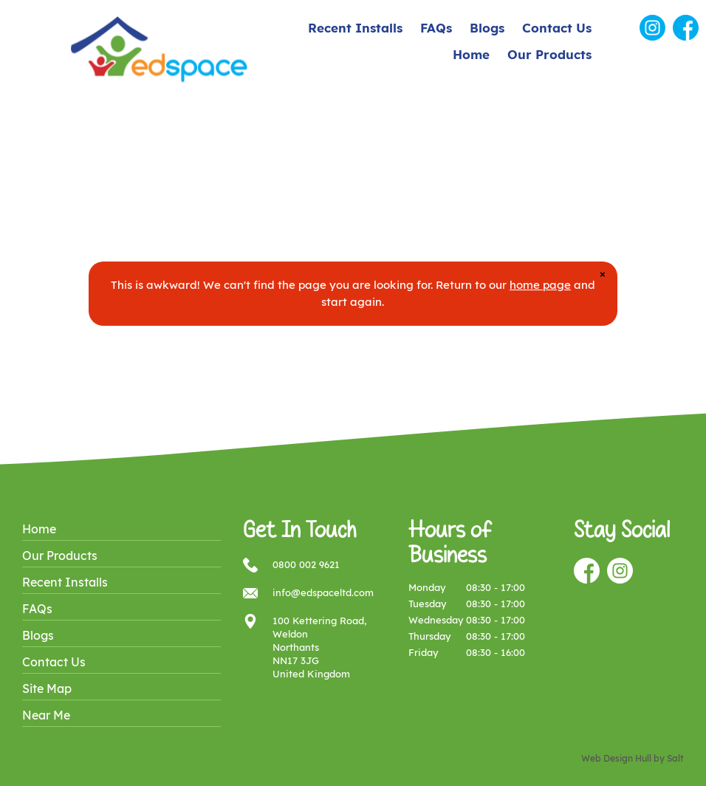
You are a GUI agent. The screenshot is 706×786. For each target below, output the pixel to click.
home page (540, 285)
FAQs (436, 27)
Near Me (46, 715)
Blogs (487, 27)
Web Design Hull (616, 758)
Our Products (549, 54)
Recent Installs (355, 27)
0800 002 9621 (306, 564)
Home (471, 54)
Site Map (47, 688)
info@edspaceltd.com (323, 592)
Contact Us (557, 27)
